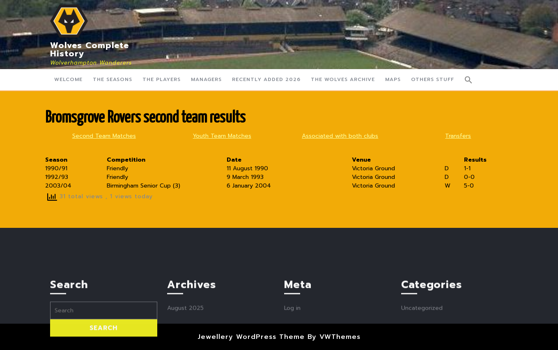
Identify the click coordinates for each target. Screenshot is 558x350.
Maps (393, 79)
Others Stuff (432, 79)
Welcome (68, 79)
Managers (206, 79)
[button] (468, 80)
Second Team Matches (104, 136)
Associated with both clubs (340, 136)
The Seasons (112, 79)
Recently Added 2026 (266, 79)
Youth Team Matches (222, 136)
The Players (161, 79)
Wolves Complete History (89, 49)
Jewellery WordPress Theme (251, 337)
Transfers (458, 136)
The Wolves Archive (343, 79)
